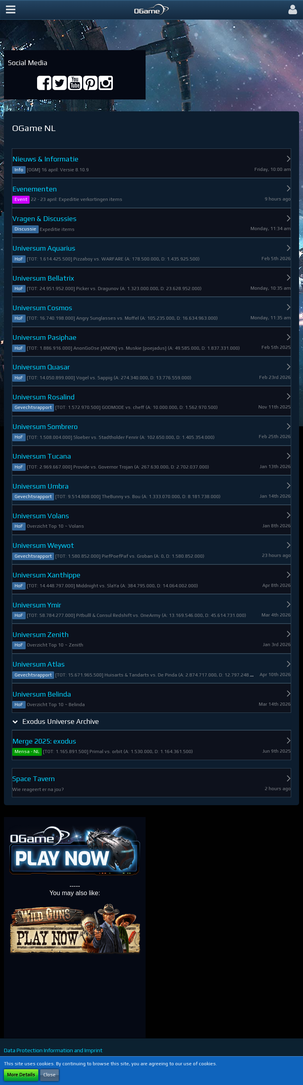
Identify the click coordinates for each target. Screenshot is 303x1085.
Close (49, 1075)
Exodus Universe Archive (60, 721)
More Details (21, 1075)
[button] (10, 10)
